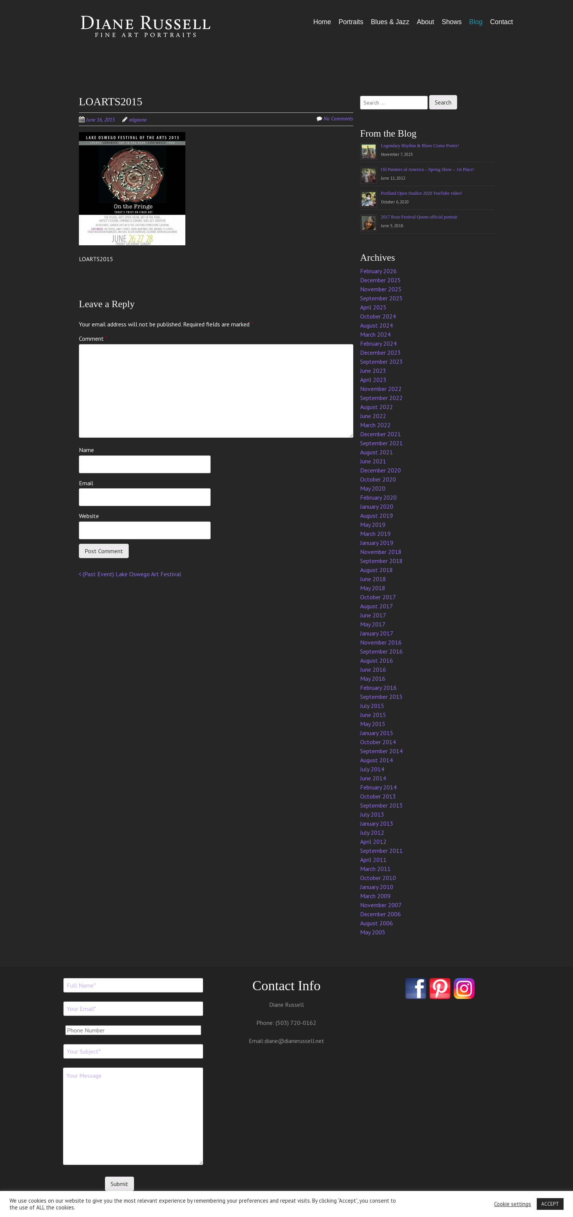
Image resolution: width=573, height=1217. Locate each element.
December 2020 (380, 470)
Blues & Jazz (390, 22)
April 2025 (373, 307)
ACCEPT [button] (550, 1204)
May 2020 (372, 488)
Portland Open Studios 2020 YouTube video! (421, 193)
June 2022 (373, 416)
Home (322, 22)
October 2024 (378, 316)
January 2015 (376, 733)
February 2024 (378, 343)
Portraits (351, 22)
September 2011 (381, 850)
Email (86, 483)
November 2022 (381, 388)
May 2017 (372, 624)
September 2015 (381, 696)
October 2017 (378, 597)
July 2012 (372, 832)
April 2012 (373, 841)
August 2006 (376, 923)
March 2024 (375, 334)
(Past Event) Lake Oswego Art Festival (130, 574)
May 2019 (372, 524)
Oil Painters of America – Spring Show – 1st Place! (427, 169)
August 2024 (376, 325)
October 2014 (378, 742)
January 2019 (376, 542)
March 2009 (375, 896)
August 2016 (376, 660)
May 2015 (372, 724)
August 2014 (376, 760)
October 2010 (378, 878)
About (425, 22)
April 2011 (373, 859)
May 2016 (372, 678)
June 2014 (373, 778)
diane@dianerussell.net (294, 1041)
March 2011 (375, 868)
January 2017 (376, 633)
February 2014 (378, 787)
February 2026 (378, 271)
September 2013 (381, 805)
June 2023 (373, 370)
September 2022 (381, 398)
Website (89, 516)
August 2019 (376, 515)
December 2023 (380, 352)
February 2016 (378, 687)
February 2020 (378, 497)
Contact (501, 22)
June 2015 (373, 715)
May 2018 (372, 588)
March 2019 (375, 533)
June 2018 (373, 579)
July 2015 (372, 705)
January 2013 (376, 823)
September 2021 (381, 443)
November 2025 (381, 289)
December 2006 (380, 914)
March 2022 (375, 425)
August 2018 (376, 570)
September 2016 (381, 651)
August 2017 (376, 606)
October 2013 (378, 796)
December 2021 (380, 434)
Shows (452, 22)
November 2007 (381, 905)
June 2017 (373, 615)
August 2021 (376, 452)
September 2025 (381, 298)
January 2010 (376, 887)
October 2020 (378, 479)
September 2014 (381, 751)
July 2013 (372, 814)
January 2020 (376, 506)
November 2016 (381, 642)
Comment (93, 338)
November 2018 (381, 551)
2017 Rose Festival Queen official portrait (419, 217)
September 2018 (381, 561)
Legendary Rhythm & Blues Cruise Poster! (420, 145)
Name (86, 450)
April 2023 (373, 379)
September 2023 (381, 361)
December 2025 (380, 280)
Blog (475, 22)
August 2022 (376, 407)
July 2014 (372, 769)
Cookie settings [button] (512, 1204)
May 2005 (372, 932)
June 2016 (373, 669)
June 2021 (373, 461)
